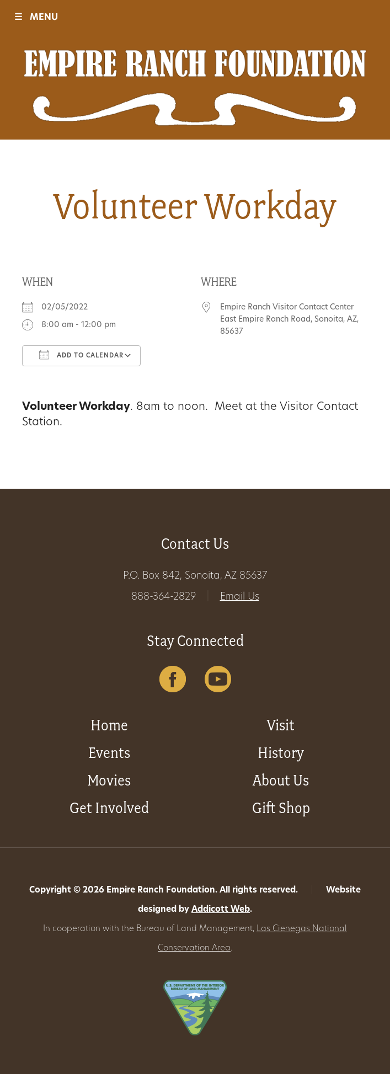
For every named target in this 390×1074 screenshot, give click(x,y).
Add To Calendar (81, 355)
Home (109, 725)
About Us (281, 780)
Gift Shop (281, 808)
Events (109, 753)
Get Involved (109, 808)
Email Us (239, 597)
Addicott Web (220, 910)
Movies (109, 780)
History (281, 753)
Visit (281, 725)
